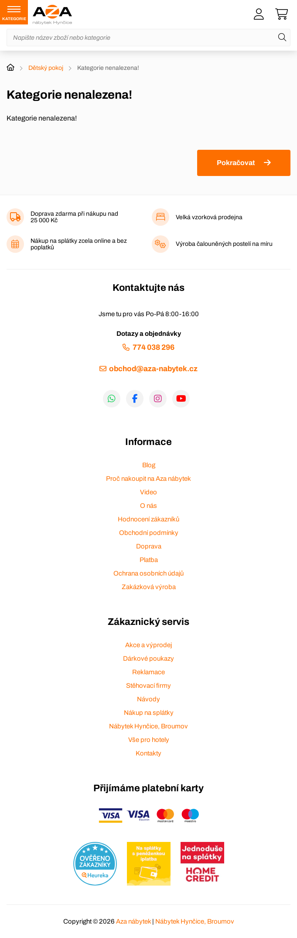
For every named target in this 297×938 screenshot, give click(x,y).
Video (148, 492)
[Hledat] (282, 37)
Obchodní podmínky (148, 532)
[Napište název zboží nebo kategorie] (148, 37)
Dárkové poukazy (148, 658)
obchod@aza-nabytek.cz (153, 369)
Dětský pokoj (45, 68)
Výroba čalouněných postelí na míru (224, 244)
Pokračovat (236, 162)
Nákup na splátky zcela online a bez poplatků (79, 244)
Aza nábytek (133, 921)
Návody (148, 699)
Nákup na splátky (149, 712)
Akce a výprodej (148, 644)
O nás (148, 505)
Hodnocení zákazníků (148, 519)
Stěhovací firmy (148, 685)
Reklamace (148, 672)
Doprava (148, 546)
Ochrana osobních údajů (148, 573)
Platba (149, 559)
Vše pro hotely (148, 739)
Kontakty (148, 753)
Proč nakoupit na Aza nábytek (148, 478)
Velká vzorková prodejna (209, 217)
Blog (148, 465)
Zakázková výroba (149, 586)
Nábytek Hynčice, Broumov (148, 726)
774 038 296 (153, 347)
